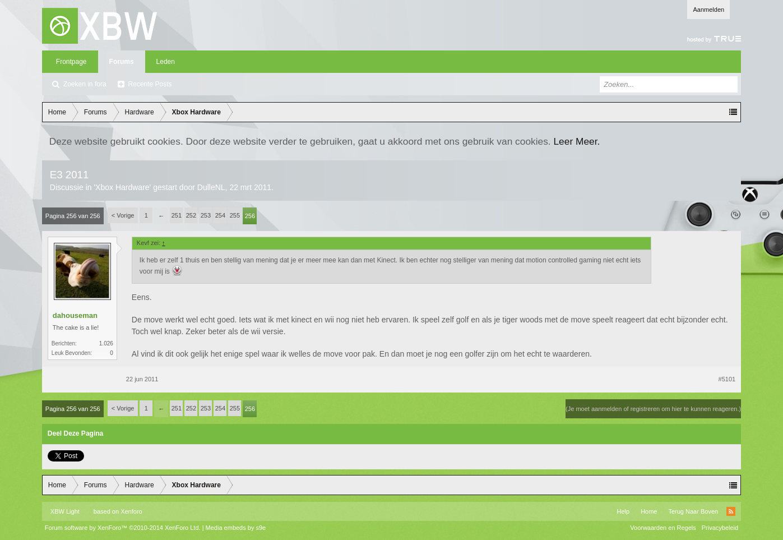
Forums (121, 62)
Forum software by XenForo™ (123, 527)
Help (623, 511)
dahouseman (75, 315)
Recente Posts (150, 84)
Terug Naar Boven (693, 511)
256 (250, 216)
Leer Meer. (576, 141)
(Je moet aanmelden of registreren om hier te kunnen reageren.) (653, 408)
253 (206, 215)
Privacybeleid (720, 527)
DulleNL (211, 187)
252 (191, 215)
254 (220, 215)
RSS (730, 511)
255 (235, 215)
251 (177, 215)
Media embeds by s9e (236, 527)
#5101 (727, 379)
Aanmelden (708, 9)
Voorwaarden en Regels (663, 527)
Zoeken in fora (84, 84)
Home (649, 511)
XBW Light (65, 511)
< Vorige (123, 215)
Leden (165, 62)
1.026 (106, 343)
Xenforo (131, 511)
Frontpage (71, 62)
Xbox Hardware (122, 187)
